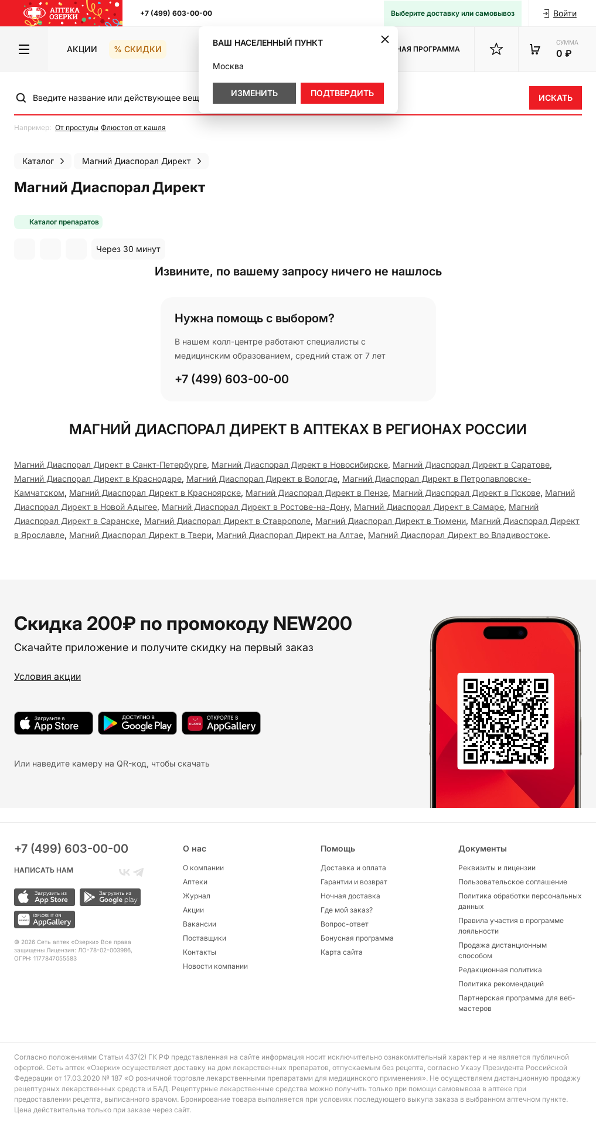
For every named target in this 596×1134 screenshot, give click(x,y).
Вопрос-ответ (345, 924)
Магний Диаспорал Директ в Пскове (466, 493)
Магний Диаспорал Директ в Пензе (317, 493)
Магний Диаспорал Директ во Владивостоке (458, 535)
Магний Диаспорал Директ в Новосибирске (300, 464)
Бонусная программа (357, 938)
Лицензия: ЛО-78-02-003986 (88, 949)
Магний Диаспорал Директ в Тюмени (390, 521)
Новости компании (215, 966)
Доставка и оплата (353, 867)
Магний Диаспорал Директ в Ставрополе (227, 521)
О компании (203, 867)
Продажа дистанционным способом (502, 950)
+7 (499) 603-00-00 (176, 13)
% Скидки (138, 49)
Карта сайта (342, 952)
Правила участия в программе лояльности (511, 925)
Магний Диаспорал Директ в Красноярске (155, 493)
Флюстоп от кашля (133, 127)
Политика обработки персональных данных (520, 901)
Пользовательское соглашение (512, 881)
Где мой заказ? (347, 909)
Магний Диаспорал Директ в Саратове (471, 464)
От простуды (76, 127)
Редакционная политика (500, 969)
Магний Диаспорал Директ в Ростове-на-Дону (255, 507)
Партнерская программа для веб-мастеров (516, 1003)
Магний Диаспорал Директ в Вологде (262, 478)
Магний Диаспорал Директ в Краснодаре (98, 478)
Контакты (199, 952)
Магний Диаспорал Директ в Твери (140, 535)
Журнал (196, 895)
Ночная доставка (350, 895)
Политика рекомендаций (501, 983)
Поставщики (204, 938)
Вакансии (199, 924)
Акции (82, 49)
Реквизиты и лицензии (497, 867)
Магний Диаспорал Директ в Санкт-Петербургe (110, 464)
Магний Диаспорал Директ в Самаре (429, 507)
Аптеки (195, 881)
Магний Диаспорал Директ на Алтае (289, 535)
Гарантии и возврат (354, 881)
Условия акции (47, 676)
